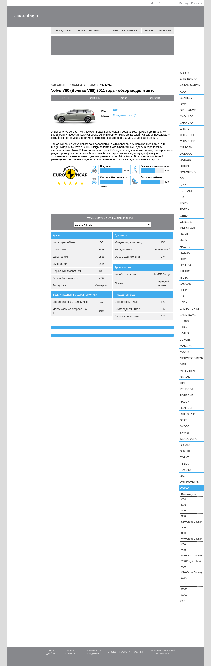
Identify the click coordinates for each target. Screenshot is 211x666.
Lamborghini (189, 308)
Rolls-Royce (189, 414)
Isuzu (184, 277)
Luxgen (185, 339)
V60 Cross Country (192, 555)
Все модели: (189, 494)
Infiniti (185, 271)
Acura (185, 73)
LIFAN (184, 327)
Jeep (183, 290)
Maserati (187, 345)
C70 (183, 504)
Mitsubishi (188, 370)
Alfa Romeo (188, 79)
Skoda (185, 426)
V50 (183, 544)
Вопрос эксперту (89, 30)
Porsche (186, 395)
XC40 (184, 578)
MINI (183, 364)
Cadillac (186, 116)
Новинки (137, 652)
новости (154, 98)
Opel (183, 383)
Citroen (186, 147)
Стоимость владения (123, 30)
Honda (185, 252)
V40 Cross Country (192, 538)
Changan (187, 122)
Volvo (184, 488)
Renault (186, 407)
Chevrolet (188, 135)
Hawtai (185, 246)
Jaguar (185, 283)
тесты (65, 98)
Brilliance (188, 110)
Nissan (185, 376)
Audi (183, 91)
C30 (183, 499)
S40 (183, 510)
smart (185, 432)
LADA (183, 302)
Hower (185, 259)
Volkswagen (189, 482)
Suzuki (185, 451)
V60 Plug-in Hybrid (191, 561)
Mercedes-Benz (191, 358)
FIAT (183, 197)
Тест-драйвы (62, 30)
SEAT (183, 420)
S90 (183, 533)
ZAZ (182, 601)
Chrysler (187, 141)
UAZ (183, 476)
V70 (183, 566)
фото (123, 98)
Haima (184, 234)
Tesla (184, 463)
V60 (183, 549)
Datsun (185, 159)
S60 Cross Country (192, 521)
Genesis (186, 221)
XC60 (184, 583)
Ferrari (186, 190)
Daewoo (186, 153)
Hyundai (186, 265)
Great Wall (188, 228)
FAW (183, 184)
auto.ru (27, 16)
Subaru (185, 445)
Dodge (185, 166)
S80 (183, 527)
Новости (165, 30)
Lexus (184, 321)
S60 (183, 516)
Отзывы (149, 30)
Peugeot (186, 389)
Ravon (185, 401)
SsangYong (188, 438)
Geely (184, 215)
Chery (185, 128)
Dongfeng (188, 172)
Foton (185, 209)
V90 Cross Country (192, 572)
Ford (184, 203)
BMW (183, 104)
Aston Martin (190, 85)
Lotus (184, 333)
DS (182, 178)
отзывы (95, 98)
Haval (184, 240)
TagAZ (184, 457)
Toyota (185, 469)
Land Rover (189, 314)
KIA (182, 296)
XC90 (184, 594)
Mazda (185, 352)
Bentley (186, 97)
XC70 (184, 589)
